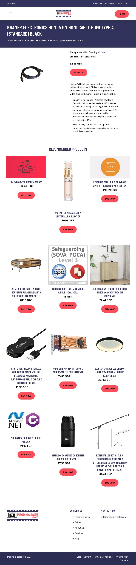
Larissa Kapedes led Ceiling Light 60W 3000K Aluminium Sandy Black (110, 372)
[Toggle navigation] (10, 13)
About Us (79, 527)
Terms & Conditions (103, 556)
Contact (87, 556)
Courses (102, 52)
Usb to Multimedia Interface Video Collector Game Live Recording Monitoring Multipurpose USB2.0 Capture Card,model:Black (26, 376)
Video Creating (90, 52)
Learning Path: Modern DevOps (26, 182)
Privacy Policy (121, 556)
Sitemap (124, 560)
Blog (77, 538)
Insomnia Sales (82, 517)
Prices (121, 14)
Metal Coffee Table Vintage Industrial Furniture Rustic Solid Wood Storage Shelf (26, 292)
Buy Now (78, 72)
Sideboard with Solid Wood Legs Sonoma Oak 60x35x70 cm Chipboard (110, 292)
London (98, 3)
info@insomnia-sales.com (116, 3)
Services (79, 533)
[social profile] (19, 3)
